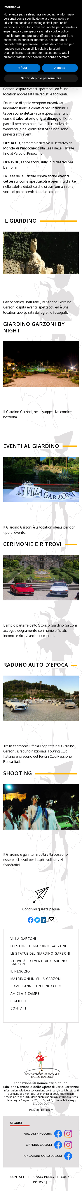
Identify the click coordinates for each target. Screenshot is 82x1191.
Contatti (19, 1008)
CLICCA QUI (41, 1103)
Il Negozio (20, 971)
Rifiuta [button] (22, 67)
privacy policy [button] (57, 18)
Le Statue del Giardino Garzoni (40, 953)
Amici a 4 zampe (24, 993)
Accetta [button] (59, 67)
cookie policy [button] (59, 31)
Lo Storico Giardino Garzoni (38, 946)
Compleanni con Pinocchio (36, 986)
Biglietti (18, 1001)
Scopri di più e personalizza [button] (41, 78)
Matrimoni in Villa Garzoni (35, 978)
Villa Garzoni (23, 938)
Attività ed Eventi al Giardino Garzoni (38, 962)
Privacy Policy (43, 1177)
